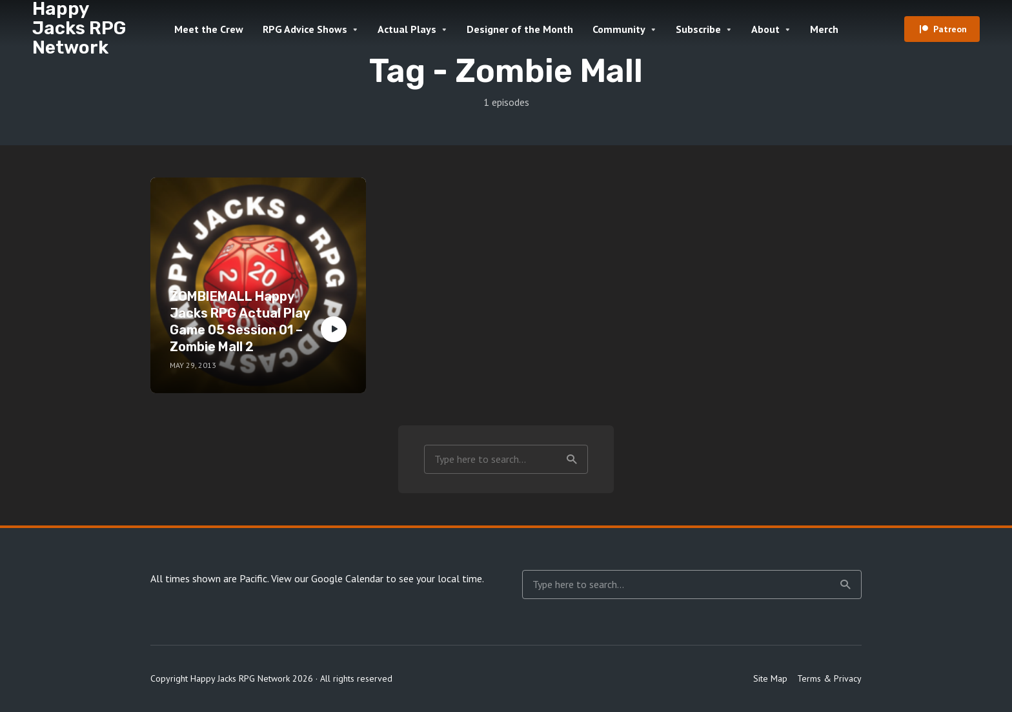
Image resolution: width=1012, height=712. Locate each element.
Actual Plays (407, 29)
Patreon (950, 29)
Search (572, 459)
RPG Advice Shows (305, 29)
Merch (824, 29)
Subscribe (698, 29)
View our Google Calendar (327, 578)
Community (618, 29)
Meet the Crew (208, 29)
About (765, 29)
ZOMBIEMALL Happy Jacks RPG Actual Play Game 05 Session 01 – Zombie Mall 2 (240, 321)
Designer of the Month (520, 29)
